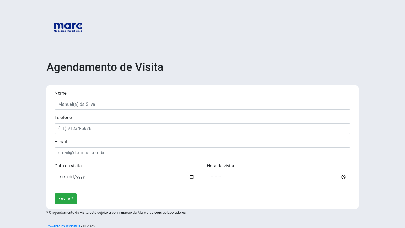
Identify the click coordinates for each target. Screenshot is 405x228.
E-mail (61, 141)
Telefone (63, 117)
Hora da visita (220, 165)
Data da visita (68, 165)
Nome (61, 93)
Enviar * (66, 198)
